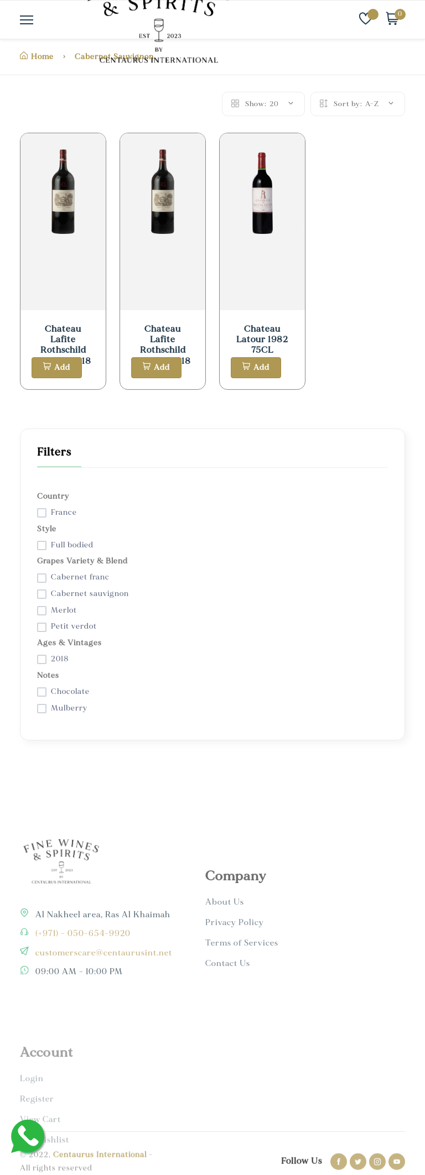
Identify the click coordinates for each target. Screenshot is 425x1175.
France (64, 512)
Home (37, 56)
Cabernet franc (80, 577)
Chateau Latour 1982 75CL (262, 339)
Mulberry (69, 708)
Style (46, 529)
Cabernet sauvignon (90, 593)
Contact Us (227, 1006)
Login (32, 1118)
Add (56, 367)
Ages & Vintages (69, 642)
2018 (60, 659)
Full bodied (72, 545)
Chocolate (70, 691)
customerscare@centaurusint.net (102, 984)
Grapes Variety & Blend (82, 561)
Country (53, 496)
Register (37, 1138)
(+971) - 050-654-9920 (82, 964)
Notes (48, 675)
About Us (224, 945)
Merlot (64, 610)
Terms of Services (241, 986)
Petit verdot (74, 626)
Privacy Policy (234, 965)
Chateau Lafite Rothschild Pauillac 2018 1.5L (63, 350)
